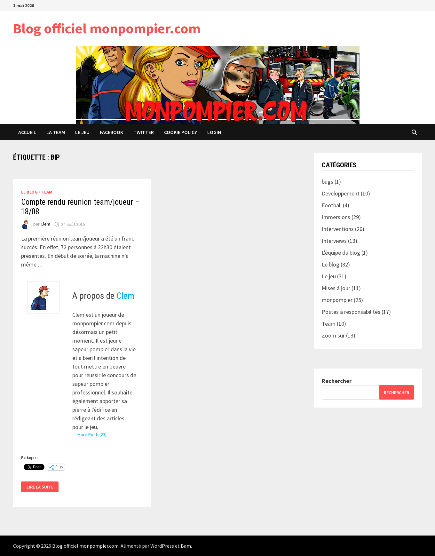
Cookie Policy (180, 132)
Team (46, 192)
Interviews (334, 240)
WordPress (162, 546)
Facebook (111, 132)
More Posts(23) (92, 434)
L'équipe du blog (341, 252)
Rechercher (337, 381)
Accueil (27, 132)
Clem (45, 224)
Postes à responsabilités (351, 311)
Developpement (341, 193)
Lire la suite (40, 487)
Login (214, 132)
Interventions (338, 229)
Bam (186, 546)
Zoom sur (333, 335)
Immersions (336, 217)
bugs (327, 181)
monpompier (337, 300)
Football (332, 205)
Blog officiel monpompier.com (107, 28)
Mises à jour (336, 288)
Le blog (29, 192)
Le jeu (82, 132)
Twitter (143, 132)
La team (55, 132)
